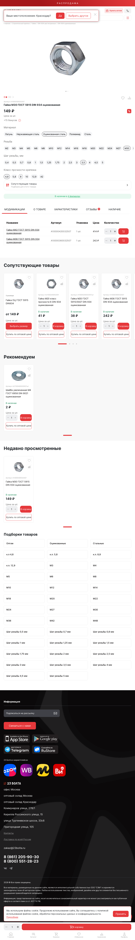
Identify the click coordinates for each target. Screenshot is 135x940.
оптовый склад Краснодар (20, 801)
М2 (6, 148)
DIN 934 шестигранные (47, 23)
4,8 (7, 176)
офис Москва (12, 789)
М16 (76, 148)
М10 (51, 148)
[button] (33, 935)
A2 (41, 176)
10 (27, 176)
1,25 (49, 162)
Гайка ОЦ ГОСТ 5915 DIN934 (17, 302)
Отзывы (93, 209)
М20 (93, 148)
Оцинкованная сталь (54, 134)
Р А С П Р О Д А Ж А (67, 3)
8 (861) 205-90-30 (21, 857)
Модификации (14, 209)
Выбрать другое (78, 15)
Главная (7, 23)
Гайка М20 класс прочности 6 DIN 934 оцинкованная (49, 301)
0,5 (14, 162)
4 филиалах (74, 196)
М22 (101, 148)
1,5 (41, 162)
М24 (110, 148)
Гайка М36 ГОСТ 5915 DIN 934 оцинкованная (115, 300)
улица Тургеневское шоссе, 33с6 (24, 820)
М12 (59, 148)
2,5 (70, 162)
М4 (21, 148)
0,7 (21, 162)
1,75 (57, 162)
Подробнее (12, 917)
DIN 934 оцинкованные (67, 23)
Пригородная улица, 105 (19, 826)
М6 (35, 148)
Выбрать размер (19, 326)
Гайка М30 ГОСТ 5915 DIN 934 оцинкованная (18, 483)
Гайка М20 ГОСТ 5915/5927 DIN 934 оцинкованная (81, 301)
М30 (127, 148)
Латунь (9, 134)
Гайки (34, 23)
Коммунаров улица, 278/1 (19, 808)
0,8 (29, 162)
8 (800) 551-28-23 (21, 861)
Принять (121, 913)
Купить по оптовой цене (18, 334)
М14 (67, 148)
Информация (12, 701)
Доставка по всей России (17, 839)
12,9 (34, 176)
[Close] (95, 14)
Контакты (9, 833)
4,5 (96, 162)
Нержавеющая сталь (28, 134)
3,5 (83, 162)
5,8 (14, 176)
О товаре (39, 209)
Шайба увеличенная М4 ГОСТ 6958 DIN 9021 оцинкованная (18, 393)
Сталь (87, 134)
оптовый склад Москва (18, 795)
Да (60, 15)
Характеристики (65, 209)
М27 (118, 148)
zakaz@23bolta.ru (14, 847)
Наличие (115, 209)
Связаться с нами (20, 725)
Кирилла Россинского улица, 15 (23, 814)
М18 (84, 148)
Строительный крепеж (21, 23)
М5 (28, 148)
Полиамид (75, 134)
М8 (43, 148)
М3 (14, 148)
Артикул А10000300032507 (14, 101)
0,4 (7, 162)
